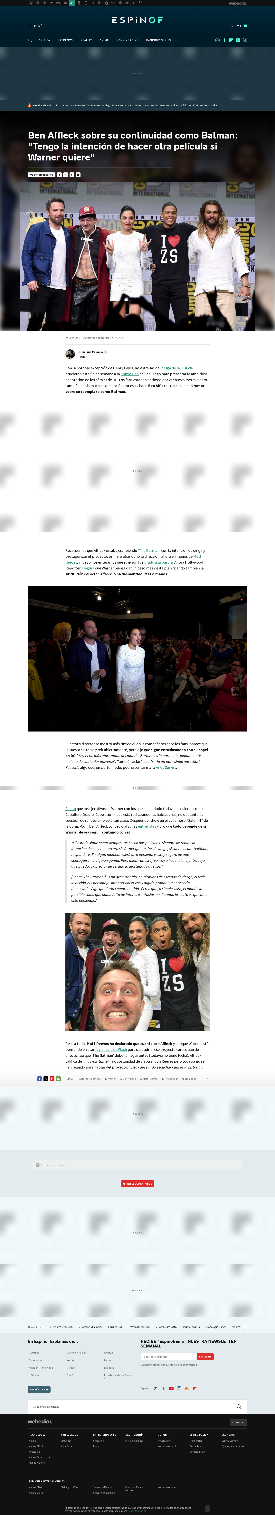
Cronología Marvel (216, 1327)
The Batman (171, 1078)
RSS (187, 1387)
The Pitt (71, 1375)
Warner (112, 1078)
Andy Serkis (165, 767)
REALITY (86, 40)
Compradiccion (198, 1451)
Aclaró (70, 808)
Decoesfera (195, 1446)
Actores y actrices (90, 1078)
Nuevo (236, 26)
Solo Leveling (211, 105)
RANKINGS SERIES (158, 40)
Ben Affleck (129, 1078)
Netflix (70, 1360)
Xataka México (36, 1487)
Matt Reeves (150, 1078)
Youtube (238, 40)
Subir (235, 1422)
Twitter (244, 40)
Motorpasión (164, 1440)
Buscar (239, 1406)
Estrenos (34, 1353)
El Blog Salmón (230, 1440)
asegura (87, 568)
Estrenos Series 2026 (139, 1327)
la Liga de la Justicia (176, 367)
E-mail (78, 174)
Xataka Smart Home (39, 1457)
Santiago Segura (110, 105)
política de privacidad (185, 1365)
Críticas (108, 1353)
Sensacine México (102, 1487)
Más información (138, 1511)
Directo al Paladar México (134, 1489)
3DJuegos (66, 1440)
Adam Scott (131, 105)
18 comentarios (43, 174)
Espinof (137, 20)
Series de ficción (76, 1353)
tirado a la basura (158, 562)
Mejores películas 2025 (90, 1327)
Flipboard (231, 40)
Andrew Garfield (179, 105)
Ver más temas (39, 1389)
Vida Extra (66, 1446)
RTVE (195, 105)
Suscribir (205, 1356)
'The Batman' (149, 550)
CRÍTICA (44, 40)
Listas (107, 1360)
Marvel (146, 105)
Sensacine (98, 1440)
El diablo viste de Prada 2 (118, 1377)
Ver (139, 1183)
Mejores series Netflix (167, 1327)
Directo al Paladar (134, 1440)
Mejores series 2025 (63, 1327)
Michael (60, 105)
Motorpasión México (168, 1487)
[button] (92, 352)
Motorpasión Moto (167, 1446)
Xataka (32, 1440)
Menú (38, 26)
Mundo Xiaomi (37, 1462)
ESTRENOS (65, 40)
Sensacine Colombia (104, 1492)
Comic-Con (130, 373)
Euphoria (109, 1367)
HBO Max (34, 1375)
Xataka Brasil (36, 1492)
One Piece (75, 105)
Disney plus (35, 1360)
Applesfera (34, 1451)
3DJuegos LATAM (70, 1487)
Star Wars (160, 105)
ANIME (104, 40)
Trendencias (196, 1440)
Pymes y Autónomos (233, 1446)
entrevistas (147, 826)
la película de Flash (111, 1049)
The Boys (91, 105)
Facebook (224, 40)
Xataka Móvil (36, 1446)
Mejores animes (191, 1327)
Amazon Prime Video (41, 1367)
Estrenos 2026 (115, 1327)
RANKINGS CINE (127, 40)
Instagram (217, 40)
